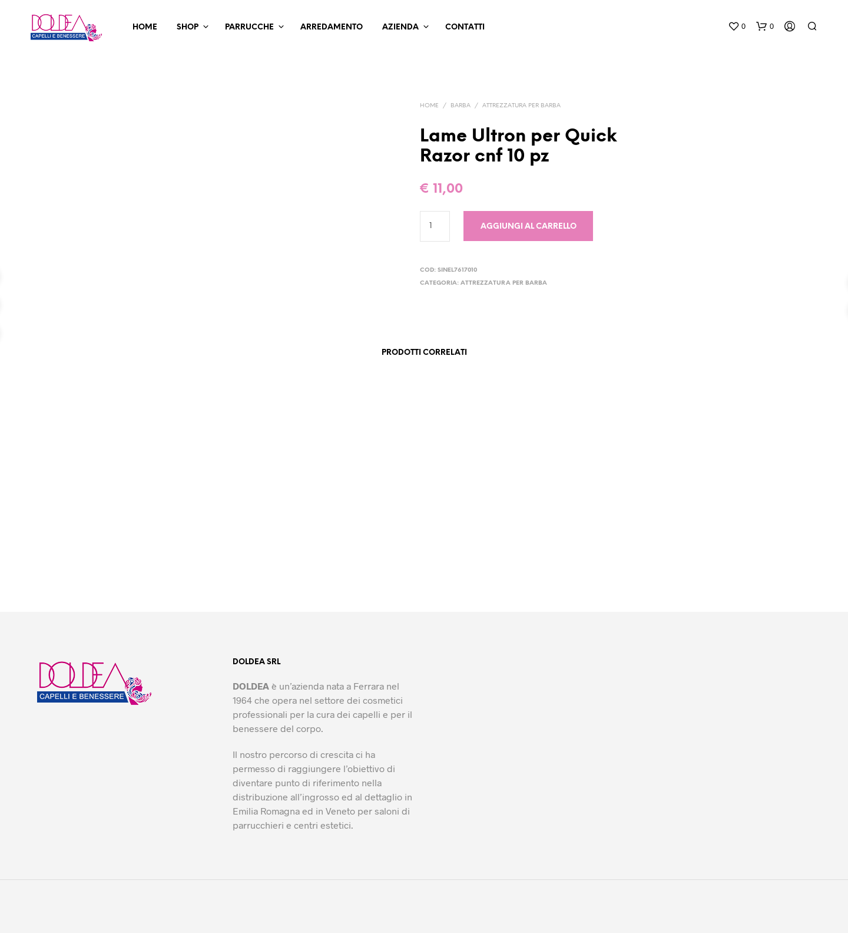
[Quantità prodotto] (435, 226)
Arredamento (331, 27)
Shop (187, 27)
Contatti (465, 27)
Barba (460, 106)
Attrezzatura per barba (521, 106)
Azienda (400, 27)
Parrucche (249, 27)
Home (144, 27)
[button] (737, 26)
